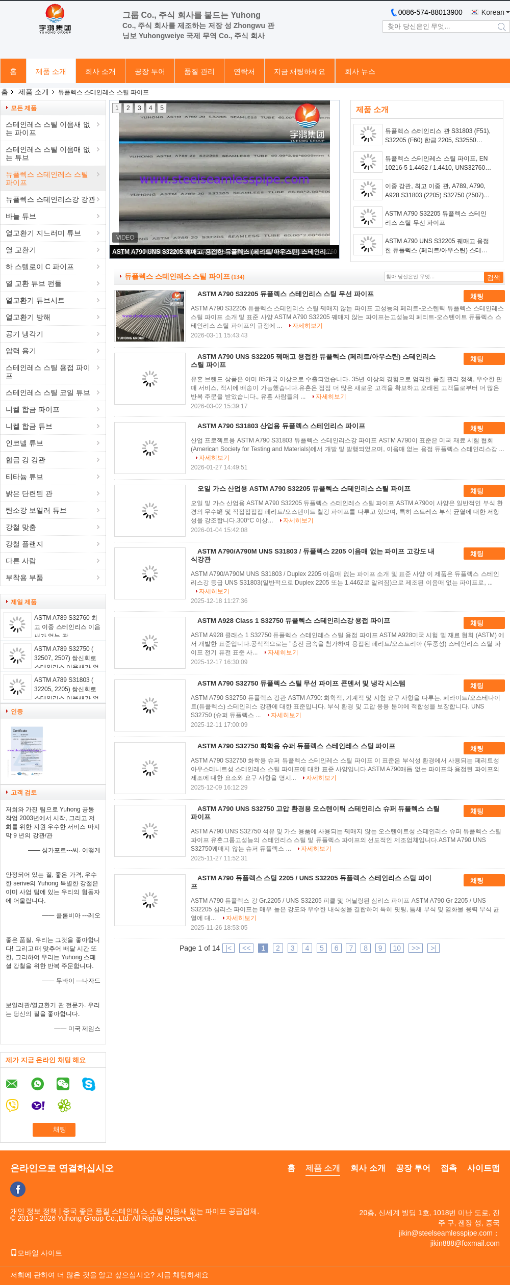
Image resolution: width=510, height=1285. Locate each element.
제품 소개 (51, 71)
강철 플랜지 (24, 544)
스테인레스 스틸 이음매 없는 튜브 (48, 153)
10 (397, 948)
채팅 (484, 297)
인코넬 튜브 (24, 443)
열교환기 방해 (28, 317)
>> (416, 948)
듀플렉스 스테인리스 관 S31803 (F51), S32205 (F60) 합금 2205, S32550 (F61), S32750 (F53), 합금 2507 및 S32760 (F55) (438, 136)
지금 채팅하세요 (300, 71)
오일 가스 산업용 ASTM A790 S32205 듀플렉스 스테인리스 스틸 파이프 (304, 488)
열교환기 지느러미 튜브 (43, 233)
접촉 (449, 1168)
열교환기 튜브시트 (35, 300)
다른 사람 (21, 561)
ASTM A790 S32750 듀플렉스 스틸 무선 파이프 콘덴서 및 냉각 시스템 (301, 683)
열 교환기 (21, 250)
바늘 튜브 (21, 216)
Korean (492, 12)
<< (246, 948)
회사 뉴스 (360, 71)
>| (433, 948)
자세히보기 (307, 325)
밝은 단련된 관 (29, 493)
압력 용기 (21, 351)
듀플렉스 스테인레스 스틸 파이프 (47, 178)
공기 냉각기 (24, 334)
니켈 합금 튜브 (29, 426)
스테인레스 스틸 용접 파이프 (48, 371)
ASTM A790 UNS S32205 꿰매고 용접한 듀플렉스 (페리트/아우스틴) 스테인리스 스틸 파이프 (225, 251)
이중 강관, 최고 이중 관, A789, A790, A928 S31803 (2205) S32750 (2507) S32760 (435, 191)
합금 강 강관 (25, 460)
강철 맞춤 (21, 527)
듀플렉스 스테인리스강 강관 (50, 199)
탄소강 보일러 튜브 (36, 510)
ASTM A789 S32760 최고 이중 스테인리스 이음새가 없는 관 (67, 627)
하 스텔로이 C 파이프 (40, 267)
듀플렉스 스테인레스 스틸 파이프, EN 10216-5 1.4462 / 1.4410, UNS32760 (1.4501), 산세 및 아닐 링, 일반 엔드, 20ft (436, 163)
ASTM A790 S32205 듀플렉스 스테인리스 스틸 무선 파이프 (436, 218)
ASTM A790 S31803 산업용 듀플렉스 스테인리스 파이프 (281, 426)
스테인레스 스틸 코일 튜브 (48, 392)
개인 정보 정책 (33, 1211)
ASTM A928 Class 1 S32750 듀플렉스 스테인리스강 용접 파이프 (293, 620)
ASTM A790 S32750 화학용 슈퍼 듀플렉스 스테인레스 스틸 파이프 (296, 746)
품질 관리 (199, 71)
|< (228, 948)
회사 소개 (100, 71)
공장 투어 (150, 71)
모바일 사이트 (36, 1253)
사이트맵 (483, 1168)
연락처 (244, 71)
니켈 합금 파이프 (33, 409)
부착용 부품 (24, 577)
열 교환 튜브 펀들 (34, 283)
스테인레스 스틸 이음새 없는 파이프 (48, 128)
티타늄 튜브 (24, 477)
